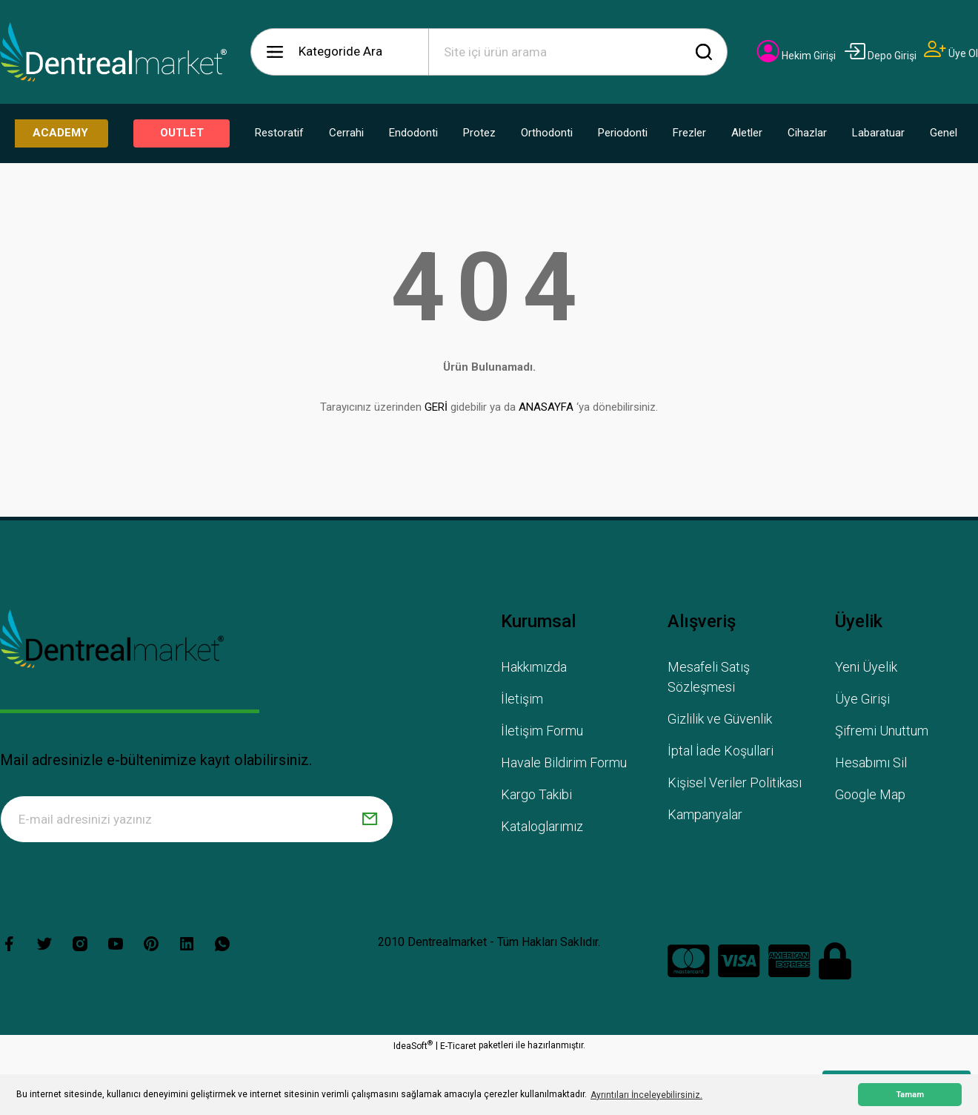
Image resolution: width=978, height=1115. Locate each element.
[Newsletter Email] (196, 819)
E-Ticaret (458, 1046)
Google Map (870, 794)
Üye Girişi (862, 699)
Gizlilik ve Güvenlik (720, 719)
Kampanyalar (705, 814)
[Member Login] (796, 56)
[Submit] (369, 819)
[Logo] (113, 52)
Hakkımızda (534, 667)
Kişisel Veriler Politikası (735, 782)
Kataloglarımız (542, 826)
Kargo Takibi (536, 794)
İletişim (522, 699)
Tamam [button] (910, 1094)
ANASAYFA (546, 407)
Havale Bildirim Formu (564, 762)
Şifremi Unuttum (881, 730)
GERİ (436, 407)
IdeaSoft (413, 1045)
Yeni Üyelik (866, 667)
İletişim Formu (542, 730)
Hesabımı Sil (871, 762)
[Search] (578, 52)
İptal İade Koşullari (721, 750)
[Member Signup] (951, 53)
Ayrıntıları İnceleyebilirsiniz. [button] (646, 1095)
